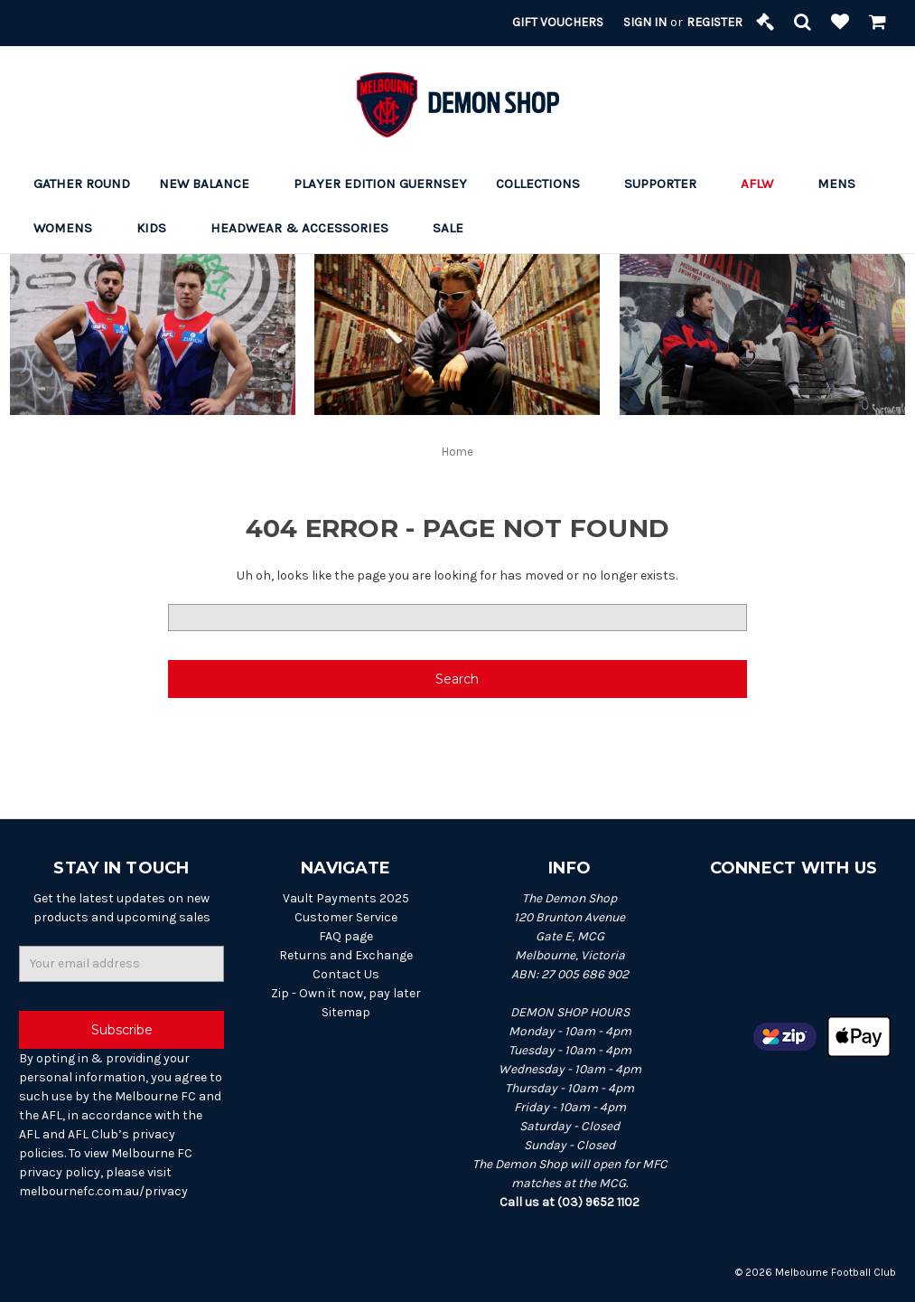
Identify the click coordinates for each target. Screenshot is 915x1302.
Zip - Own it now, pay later (346, 993)
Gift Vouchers (557, 22)
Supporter (668, 183)
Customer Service (345, 917)
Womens (70, 228)
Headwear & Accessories (307, 228)
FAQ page (346, 936)
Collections (545, 183)
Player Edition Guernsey (380, 183)
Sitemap (346, 1012)
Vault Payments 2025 (346, 898)
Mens (844, 183)
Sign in (645, 22)
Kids (159, 228)
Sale (456, 228)
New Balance (212, 183)
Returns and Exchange (346, 955)
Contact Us (346, 974)
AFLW (765, 183)
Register (714, 22)
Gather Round (81, 183)
